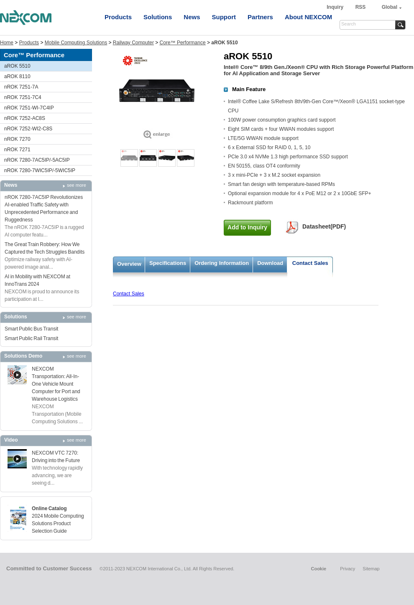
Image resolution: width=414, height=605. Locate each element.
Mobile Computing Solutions (76, 43)
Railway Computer (133, 43)
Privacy (347, 568)
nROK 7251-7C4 (22, 97)
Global (389, 7)
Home (6, 43)
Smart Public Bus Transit (31, 329)
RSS (360, 7)
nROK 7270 (17, 139)
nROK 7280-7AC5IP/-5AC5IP (37, 160)
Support (224, 16)
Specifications (167, 263)
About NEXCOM (308, 16)
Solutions (157, 16)
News (192, 16)
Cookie (318, 568)
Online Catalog (49, 508)
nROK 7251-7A (21, 87)
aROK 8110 (17, 76)
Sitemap (371, 568)
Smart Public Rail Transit (31, 338)
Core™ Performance (183, 43)
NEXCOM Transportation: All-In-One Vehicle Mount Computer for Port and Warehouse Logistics (56, 384)
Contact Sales (310, 263)
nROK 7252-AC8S (24, 118)
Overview (129, 264)
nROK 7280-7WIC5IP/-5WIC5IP (39, 170)
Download (270, 263)
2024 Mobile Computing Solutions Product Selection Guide (58, 523)
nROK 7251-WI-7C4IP (29, 108)
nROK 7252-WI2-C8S (28, 129)
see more (76, 185)
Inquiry (336, 7)
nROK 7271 (17, 150)
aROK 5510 (17, 66)
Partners (260, 16)
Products (118, 16)
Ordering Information (221, 263)
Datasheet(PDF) (324, 226)
